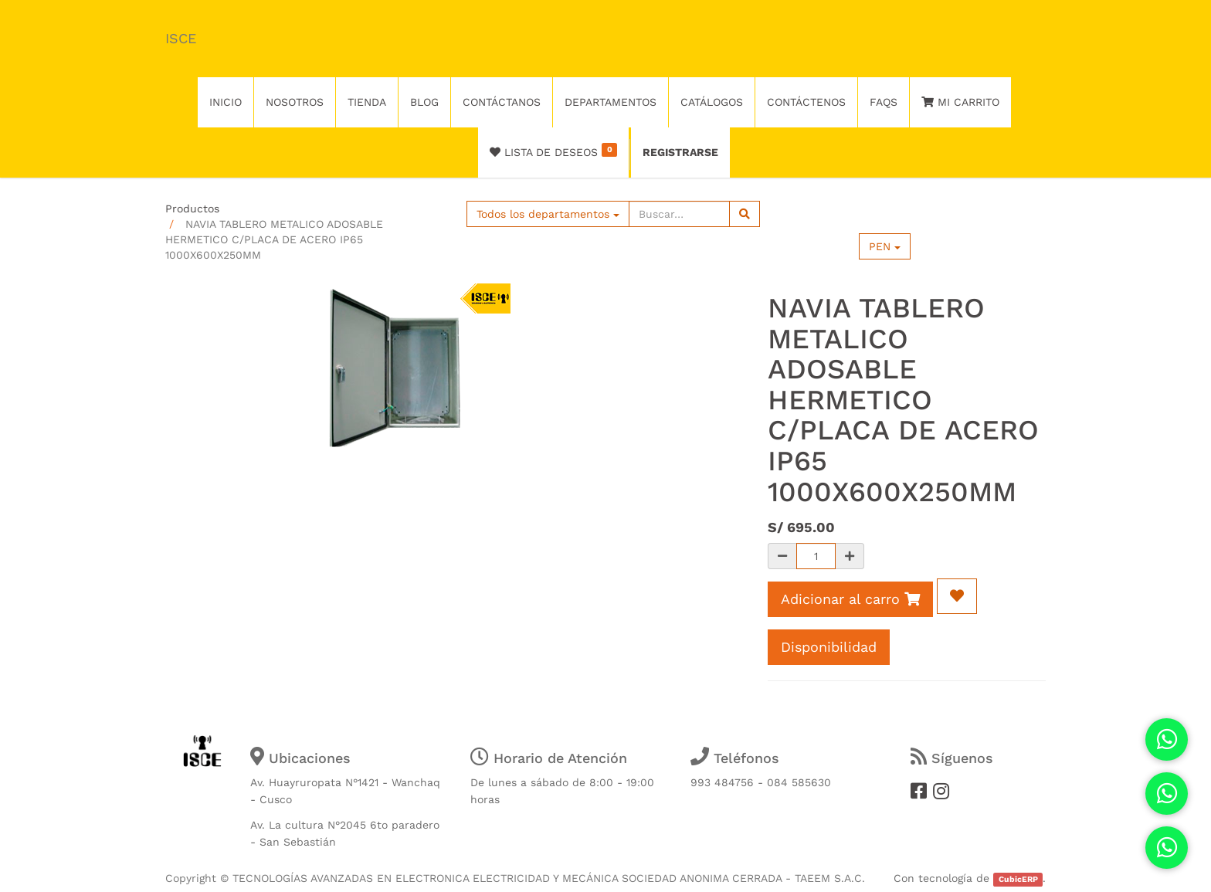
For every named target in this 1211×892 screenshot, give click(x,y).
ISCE (180, 38)
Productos (192, 208)
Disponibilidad (829, 647)
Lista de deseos (553, 150)
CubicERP (1018, 879)
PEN (885, 246)
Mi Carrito (960, 102)
